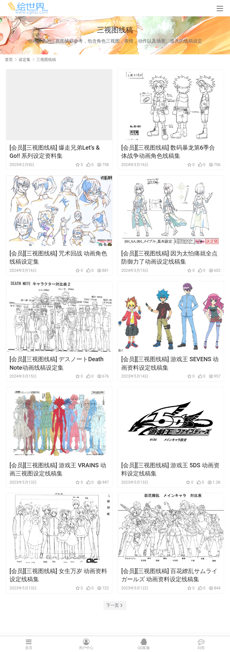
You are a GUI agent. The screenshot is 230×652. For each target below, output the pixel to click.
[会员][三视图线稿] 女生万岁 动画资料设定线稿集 (58, 575)
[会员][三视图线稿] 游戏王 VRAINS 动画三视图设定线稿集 (58, 469)
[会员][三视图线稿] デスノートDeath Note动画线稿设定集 (57, 363)
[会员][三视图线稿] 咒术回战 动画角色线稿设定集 (58, 257)
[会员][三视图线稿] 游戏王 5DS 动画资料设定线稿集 (170, 469)
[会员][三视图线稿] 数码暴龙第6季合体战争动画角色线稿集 (168, 151)
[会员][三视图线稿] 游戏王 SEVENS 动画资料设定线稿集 (170, 363)
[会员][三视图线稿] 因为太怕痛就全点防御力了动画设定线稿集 (169, 257)
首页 (9, 59)
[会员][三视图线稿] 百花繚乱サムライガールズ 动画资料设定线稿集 (169, 575)
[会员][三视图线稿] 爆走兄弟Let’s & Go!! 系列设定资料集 (55, 151)
